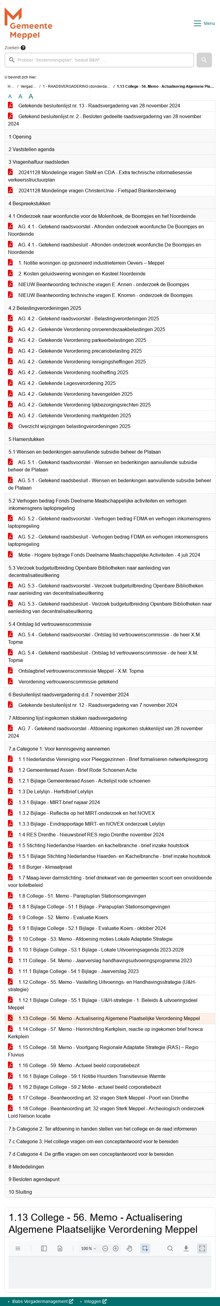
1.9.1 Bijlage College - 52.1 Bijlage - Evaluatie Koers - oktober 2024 (87, 928)
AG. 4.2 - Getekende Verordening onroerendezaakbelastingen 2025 (86, 329)
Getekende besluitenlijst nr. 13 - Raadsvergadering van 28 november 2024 (94, 105)
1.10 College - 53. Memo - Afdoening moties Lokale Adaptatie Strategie (90, 939)
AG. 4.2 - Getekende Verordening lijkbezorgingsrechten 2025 (79, 404)
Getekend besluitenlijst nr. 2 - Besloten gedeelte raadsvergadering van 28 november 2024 (104, 120)
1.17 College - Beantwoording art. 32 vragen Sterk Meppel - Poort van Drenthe (98, 1097)
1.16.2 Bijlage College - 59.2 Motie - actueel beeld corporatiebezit (84, 1087)
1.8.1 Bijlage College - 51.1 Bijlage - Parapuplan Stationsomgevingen (89, 906)
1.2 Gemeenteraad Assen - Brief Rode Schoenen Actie (72, 770)
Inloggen (95, 1301)
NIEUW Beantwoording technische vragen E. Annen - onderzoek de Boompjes (98, 284)
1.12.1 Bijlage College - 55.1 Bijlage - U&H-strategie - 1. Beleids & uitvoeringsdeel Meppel (103, 1004)
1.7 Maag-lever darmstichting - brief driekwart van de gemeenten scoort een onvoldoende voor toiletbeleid (110, 881)
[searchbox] (99, 60)
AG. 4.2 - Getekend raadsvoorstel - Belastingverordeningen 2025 (83, 318)
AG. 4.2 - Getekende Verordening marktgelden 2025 (69, 415)
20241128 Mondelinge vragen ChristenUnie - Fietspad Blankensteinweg (92, 190)
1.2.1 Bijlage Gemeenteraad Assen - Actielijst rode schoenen (79, 780)
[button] (204, 60)
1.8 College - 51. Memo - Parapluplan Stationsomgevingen (77, 896)
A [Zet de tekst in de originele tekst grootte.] (10, 96)
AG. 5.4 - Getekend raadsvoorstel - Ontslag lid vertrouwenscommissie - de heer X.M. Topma (104, 638)
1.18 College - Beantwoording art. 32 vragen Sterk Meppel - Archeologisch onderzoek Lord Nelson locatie (106, 1112)
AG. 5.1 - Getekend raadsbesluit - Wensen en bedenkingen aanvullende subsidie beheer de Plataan (109, 484)
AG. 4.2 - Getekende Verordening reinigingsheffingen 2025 (77, 361)
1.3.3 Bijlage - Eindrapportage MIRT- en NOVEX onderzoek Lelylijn (86, 824)
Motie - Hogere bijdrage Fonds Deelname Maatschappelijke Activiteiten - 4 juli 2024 (104, 555)
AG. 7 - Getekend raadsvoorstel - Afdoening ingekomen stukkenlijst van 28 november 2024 (105, 732)
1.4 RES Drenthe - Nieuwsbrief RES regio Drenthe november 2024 (86, 834)
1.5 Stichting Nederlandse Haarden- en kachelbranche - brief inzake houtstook (98, 845)
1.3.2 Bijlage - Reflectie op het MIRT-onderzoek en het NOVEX (81, 813)
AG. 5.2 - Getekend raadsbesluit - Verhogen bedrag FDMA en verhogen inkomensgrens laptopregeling (108, 540)
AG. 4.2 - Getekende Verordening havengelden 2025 (70, 394)
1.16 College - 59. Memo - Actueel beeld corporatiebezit (73, 1065)
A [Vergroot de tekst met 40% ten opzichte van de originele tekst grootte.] (31, 96)
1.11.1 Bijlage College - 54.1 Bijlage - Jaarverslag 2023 (73, 971)
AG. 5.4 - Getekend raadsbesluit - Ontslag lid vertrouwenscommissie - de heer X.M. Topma (103, 656)
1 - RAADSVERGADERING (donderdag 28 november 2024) (93, 86)
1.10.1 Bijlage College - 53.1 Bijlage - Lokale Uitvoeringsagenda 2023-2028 (96, 949)
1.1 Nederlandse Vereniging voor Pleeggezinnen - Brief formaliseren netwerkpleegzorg (108, 759)
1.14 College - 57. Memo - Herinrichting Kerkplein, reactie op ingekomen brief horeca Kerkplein (105, 1033)
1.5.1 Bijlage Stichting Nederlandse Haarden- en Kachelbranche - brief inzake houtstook (109, 856)
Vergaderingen (33, 86)
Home (13, 86)
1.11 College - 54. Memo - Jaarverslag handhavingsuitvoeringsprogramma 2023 (100, 960)
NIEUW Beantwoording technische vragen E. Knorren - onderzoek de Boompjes (100, 295)
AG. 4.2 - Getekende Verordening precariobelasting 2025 (75, 351)
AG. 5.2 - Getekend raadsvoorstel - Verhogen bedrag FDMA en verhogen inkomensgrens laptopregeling (109, 522)
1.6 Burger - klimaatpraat (40, 867)
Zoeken (12, 47)
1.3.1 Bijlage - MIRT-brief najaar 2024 (54, 802)
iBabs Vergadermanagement (42, 1301)
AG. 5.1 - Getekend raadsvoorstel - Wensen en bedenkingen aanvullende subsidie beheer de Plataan (102, 466)
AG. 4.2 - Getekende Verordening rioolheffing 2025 (68, 372)
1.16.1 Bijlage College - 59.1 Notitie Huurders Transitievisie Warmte (87, 1076)
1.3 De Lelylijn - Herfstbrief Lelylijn (50, 791)
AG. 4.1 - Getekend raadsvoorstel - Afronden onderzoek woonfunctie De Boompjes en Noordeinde (106, 230)
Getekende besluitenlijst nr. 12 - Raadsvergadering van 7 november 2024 (93, 705)
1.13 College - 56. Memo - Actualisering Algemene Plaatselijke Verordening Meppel (104, 1018)
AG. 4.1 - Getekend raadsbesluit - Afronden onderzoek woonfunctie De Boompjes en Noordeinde (104, 248)
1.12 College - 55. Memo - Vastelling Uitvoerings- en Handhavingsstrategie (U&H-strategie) (102, 986)
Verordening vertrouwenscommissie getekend (63, 681)
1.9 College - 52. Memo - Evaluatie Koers (58, 917)
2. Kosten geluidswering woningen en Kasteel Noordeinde (77, 273)
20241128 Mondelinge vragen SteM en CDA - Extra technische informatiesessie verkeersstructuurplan (100, 176)
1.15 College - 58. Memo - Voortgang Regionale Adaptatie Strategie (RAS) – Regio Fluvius (103, 1051)
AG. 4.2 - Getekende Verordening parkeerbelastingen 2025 (77, 340)
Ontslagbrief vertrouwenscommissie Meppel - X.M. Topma (76, 671)
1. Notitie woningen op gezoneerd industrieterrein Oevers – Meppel (86, 263)
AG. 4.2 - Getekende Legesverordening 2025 (62, 383)
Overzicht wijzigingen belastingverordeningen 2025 (69, 426)
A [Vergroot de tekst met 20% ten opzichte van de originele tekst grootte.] (20, 96)
